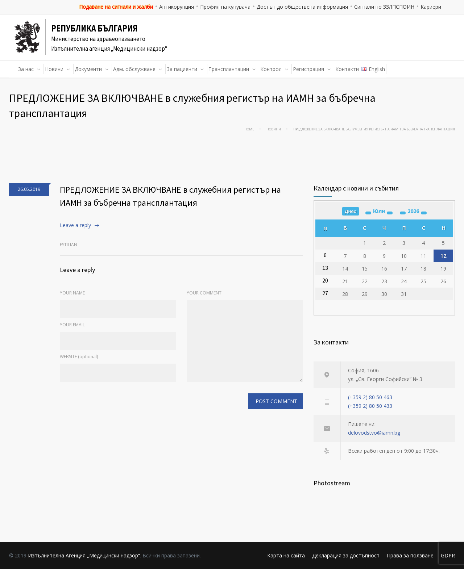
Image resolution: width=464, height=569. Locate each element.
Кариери (430, 6)
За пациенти (182, 69)
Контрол (271, 69)
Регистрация (308, 69)
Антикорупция (176, 6)
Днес (350, 211)
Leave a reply (75, 225)
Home (249, 129)
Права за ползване (410, 555)
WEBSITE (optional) (79, 356)
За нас (26, 69)
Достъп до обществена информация (302, 6)
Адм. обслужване (134, 69)
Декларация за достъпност (346, 555)
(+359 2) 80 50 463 (370, 397)
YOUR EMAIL (72, 325)
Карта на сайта (286, 555)
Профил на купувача (225, 6)
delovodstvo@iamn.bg (374, 432)
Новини (54, 69)
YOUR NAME (72, 293)
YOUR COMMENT (204, 293)
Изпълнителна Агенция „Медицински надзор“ (84, 555)
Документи (88, 69)
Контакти (347, 69)
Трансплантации (228, 69)
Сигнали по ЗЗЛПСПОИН (384, 6)
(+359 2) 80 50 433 (370, 405)
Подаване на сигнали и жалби (116, 6)
